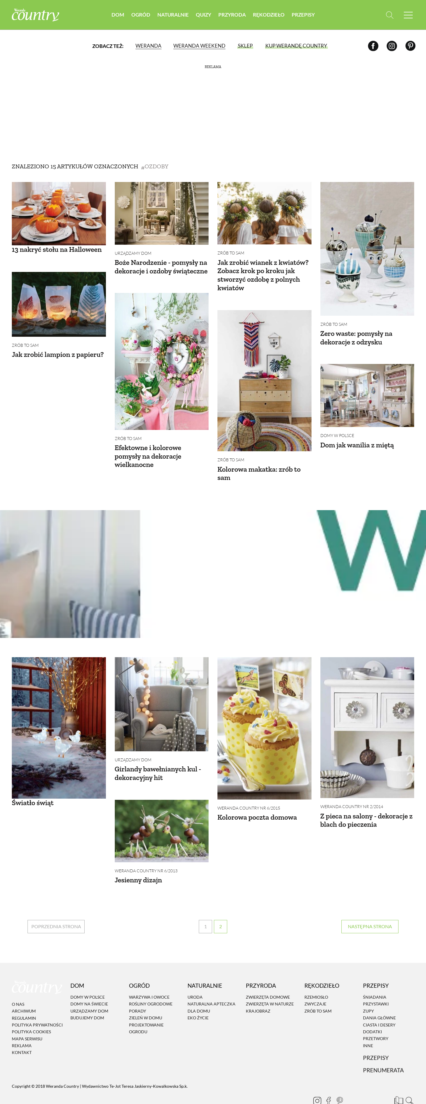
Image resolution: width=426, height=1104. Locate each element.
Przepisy (303, 15)
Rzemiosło (316, 979)
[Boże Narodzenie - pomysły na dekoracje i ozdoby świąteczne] (162, 213)
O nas (18, 986)
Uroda (195, 979)
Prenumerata (383, 1052)
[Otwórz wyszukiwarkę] (390, 15)
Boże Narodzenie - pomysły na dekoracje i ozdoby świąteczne (161, 266)
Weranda (148, 46)
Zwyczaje (315, 986)
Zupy (368, 993)
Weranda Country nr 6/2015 (248, 799)
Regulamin (24, 1000)
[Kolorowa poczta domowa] (264, 719)
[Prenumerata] (398, 1082)
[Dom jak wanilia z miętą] (367, 391)
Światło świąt (33, 793)
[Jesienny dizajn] (162, 817)
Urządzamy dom (133, 253)
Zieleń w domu (145, 1000)
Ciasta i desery (379, 1007)
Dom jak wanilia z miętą (357, 440)
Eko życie (198, 1000)
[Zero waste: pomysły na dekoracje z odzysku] (367, 249)
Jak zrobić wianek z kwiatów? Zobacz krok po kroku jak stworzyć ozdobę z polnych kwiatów (263, 275)
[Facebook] (373, 46)
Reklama (22, 1027)
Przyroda (232, 15)
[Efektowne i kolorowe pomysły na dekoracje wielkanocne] (162, 357)
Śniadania (374, 979)
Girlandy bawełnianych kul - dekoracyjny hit (158, 764)
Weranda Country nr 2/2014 (351, 797)
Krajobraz (258, 993)
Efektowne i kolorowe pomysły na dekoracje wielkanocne (148, 452)
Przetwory (375, 1020)
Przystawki (376, 986)
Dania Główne (379, 1000)
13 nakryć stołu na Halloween (57, 249)
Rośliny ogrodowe (150, 986)
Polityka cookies (31, 1013)
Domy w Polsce (337, 430)
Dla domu (199, 993)
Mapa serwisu (27, 1021)
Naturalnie (173, 15)
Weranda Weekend (199, 46)
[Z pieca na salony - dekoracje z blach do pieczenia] (367, 718)
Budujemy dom (87, 1000)
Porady (137, 993)
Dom (118, 15)
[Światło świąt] (59, 719)
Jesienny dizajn (138, 866)
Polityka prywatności (37, 1007)
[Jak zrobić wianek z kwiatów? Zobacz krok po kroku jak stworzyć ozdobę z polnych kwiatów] (264, 213)
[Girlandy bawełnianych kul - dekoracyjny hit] (162, 695)
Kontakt (22, 1034)
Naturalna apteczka (211, 986)
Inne (368, 1027)
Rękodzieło (269, 15)
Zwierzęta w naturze (270, 986)
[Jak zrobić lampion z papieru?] (59, 299)
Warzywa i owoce (149, 979)
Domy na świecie (89, 986)
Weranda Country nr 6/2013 (146, 857)
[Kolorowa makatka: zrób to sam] (264, 376)
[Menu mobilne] (408, 15)
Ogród (140, 15)
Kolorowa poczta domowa (257, 808)
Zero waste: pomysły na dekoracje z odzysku (356, 337)
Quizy (203, 15)
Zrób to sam (230, 252)
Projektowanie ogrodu (146, 1010)
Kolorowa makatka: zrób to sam (259, 469)
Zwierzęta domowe (268, 979)
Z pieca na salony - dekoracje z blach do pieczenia (366, 811)
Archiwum (24, 993)
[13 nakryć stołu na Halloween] (59, 213)
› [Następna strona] (370, 908)
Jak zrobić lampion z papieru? (58, 349)
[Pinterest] (410, 46)
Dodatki (372, 1013)
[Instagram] (392, 46)
